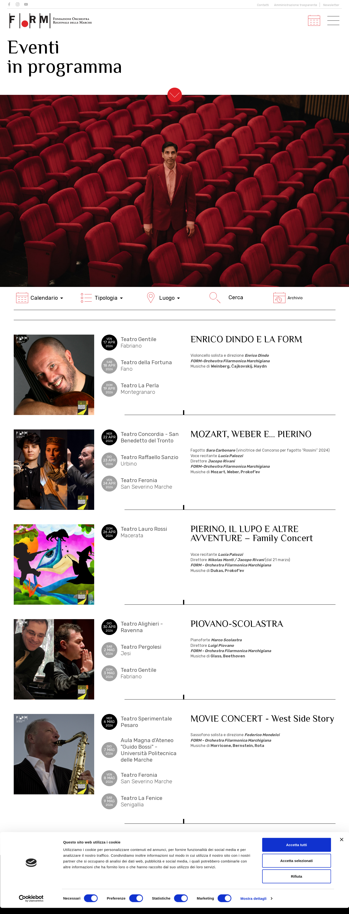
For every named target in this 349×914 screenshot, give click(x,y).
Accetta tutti (296, 851)
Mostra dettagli (253, 904)
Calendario (39, 298)
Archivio (288, 298)
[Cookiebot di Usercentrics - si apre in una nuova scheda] (31, 904)
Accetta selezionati (296, 867)
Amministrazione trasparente (295, 5)
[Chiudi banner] (341, 845)
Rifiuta (296, 882)
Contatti (262, 5)
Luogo (162, 298)
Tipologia (101, 298)
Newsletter (331, 5)
